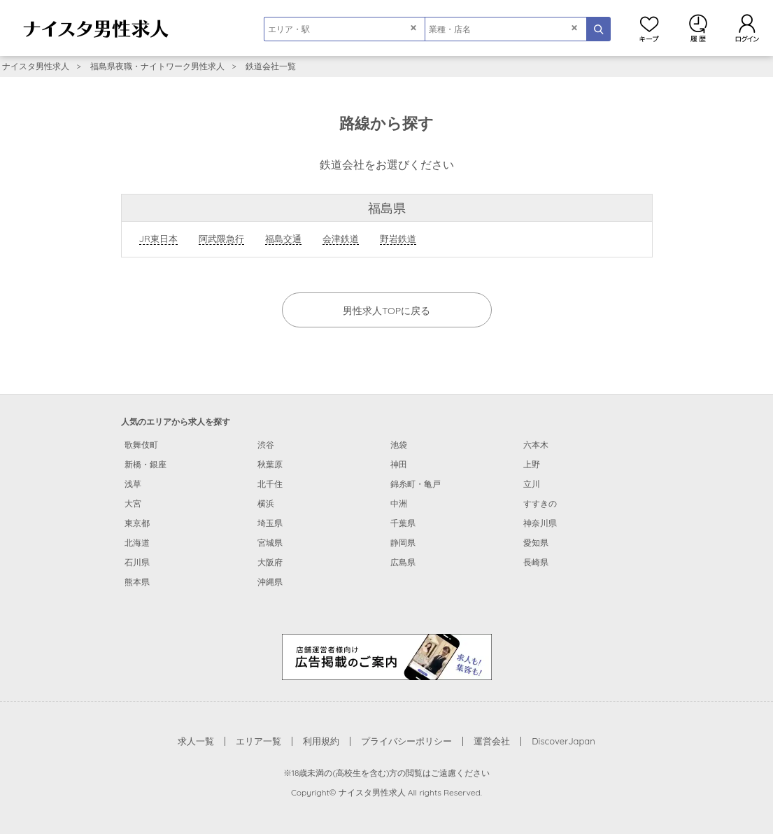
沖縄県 (270, 582)
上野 (531, 464)
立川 (531, 484)
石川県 (137, 562)
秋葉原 (270, 464)
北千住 (270, 484)
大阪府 (270, 562)
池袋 (398, 444)
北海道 (137, 542)
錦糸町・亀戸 (415, 484)
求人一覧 (196, 741)
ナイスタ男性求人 (35, 66)
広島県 (403, 562)
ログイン (747, 27)
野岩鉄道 (398, 238)
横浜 (265, 503)
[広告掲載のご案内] (387, 655)
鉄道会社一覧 (271, 66)
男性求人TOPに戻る (386, 310)
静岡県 (403, 542)
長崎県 (535, 562)
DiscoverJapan (563, 741)
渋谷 (265, 444)
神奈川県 (540, 523)
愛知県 (535, 542)
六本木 (535, 444)
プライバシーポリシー (406, 741)
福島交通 (283, 238)
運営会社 (492, 741)
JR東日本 (158, 238)
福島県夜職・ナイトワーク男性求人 (157, 66)
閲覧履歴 (698, 27)
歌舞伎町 (141, 444)
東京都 (137, 523)
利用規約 (321, 741)
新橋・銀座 (145, 464)
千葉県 (403, 523)
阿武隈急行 (221, 238)
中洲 (398, 503)
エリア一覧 (258, 741)
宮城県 (270, 542)
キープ (649, 27)
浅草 (133, 484)
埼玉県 (270, 523)
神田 (398, 464)
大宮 (133, 503)
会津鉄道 (340, 238)
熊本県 (137, 582)
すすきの (540, 503)
